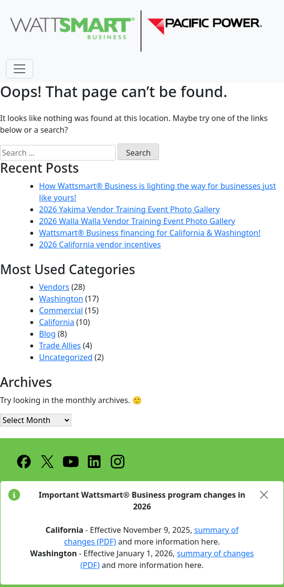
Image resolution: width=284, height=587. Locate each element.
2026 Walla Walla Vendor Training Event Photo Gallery (137, 221)
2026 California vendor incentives (100, 244)
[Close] (264, 494)
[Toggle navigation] (19, 69)
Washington (61, 298)
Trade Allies (60, 345)
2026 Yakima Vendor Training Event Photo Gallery (129, 209)
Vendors (54, 287)
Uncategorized (66, 357)
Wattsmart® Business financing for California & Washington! (150, 232)
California (56, 322)
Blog (47, 333)
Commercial (61, 310)
